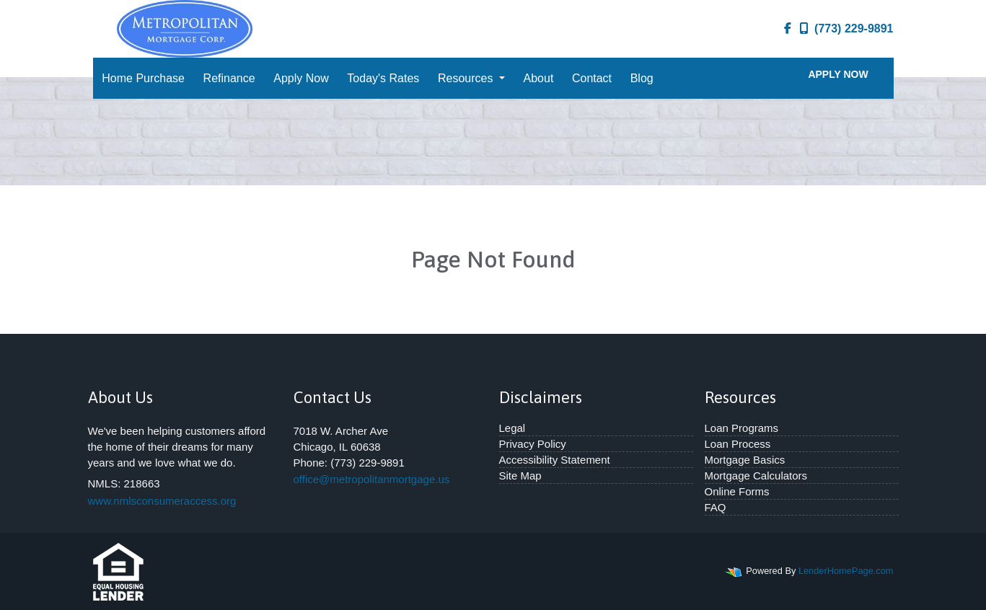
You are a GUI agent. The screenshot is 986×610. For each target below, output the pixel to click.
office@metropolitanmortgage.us (372, 479)
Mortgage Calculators (756, 475)
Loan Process (738, 444)
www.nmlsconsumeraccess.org (162, 501)
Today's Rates (383, 78)
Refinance (229, 78)
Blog (641, 78)
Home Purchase (143, 78)
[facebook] (787, 28)
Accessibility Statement (554, 460)
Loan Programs (742, 428)
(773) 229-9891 (846, 28)
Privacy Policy (532, 444)
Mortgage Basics (745, 460)
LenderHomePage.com (846, 570)
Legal (512, 428)
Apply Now (300, 78)
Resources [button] (467, 78)
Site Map (520, 475)
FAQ (715, 507)
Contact (592, 78)
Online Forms (737, 491)
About (539, 78)
